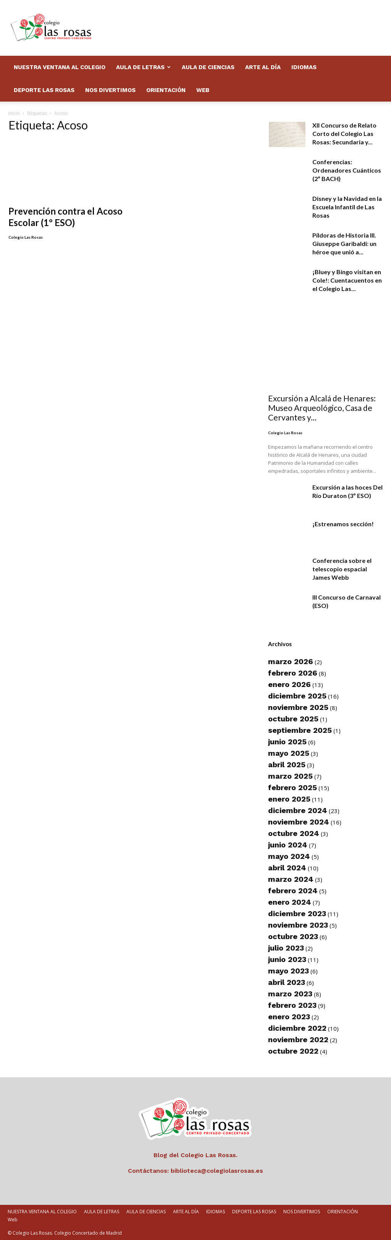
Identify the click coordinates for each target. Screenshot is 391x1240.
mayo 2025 (288, 753)
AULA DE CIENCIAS (208, 67)
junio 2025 (287, 741)
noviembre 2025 (298, 707)
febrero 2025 (292, 787)
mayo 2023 (288, 970)
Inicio (14, 113)
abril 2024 (287, 867)
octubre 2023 (293, 936)
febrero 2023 (292, 1005)
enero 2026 (289, 684)
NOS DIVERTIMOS (110, 90)
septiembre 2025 (300, 730)
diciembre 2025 (297, 695)
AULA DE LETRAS (143, 67)
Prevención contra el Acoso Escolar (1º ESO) (65, 204)
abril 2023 (286, 982)
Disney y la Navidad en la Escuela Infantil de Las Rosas (347, 207)
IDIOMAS (304, 67)
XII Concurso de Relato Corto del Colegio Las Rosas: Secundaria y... (344, 133)
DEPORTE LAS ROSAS (44, 90)
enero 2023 (289, 1016)
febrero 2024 (293, 890)
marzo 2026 (290, 661)
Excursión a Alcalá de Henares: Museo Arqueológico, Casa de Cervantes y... (322, 407)
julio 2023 (286, 947)
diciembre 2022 (297, 1028)
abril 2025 (286, 764)
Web (202, 90)
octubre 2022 (293, 1051)
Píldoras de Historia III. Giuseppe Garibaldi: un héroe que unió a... (344, 243)
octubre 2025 (293, 718)
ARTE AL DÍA (263, 67)
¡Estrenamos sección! (343, 523)
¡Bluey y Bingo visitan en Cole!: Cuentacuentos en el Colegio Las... (347, 280)
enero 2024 (289, 902)
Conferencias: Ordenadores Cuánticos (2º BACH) (346, 170)
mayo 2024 (289, 856)
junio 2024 (287, 844)
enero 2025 (289, 798)
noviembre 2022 (298, 1039)
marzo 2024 (290, 879)
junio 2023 (287, 959)
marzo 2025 (290, 776)
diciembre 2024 (297, 810)
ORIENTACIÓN (166, 90)
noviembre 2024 (298, 821)
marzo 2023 (290, 993)
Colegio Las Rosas (25, 224)
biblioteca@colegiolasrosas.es (217, 1170)
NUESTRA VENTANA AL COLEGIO (59, 67)
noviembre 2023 (298, 925)
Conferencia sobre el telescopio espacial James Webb (342, 569)
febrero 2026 (292, 672)
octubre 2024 (293, 833)
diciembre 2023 (297, 913)
